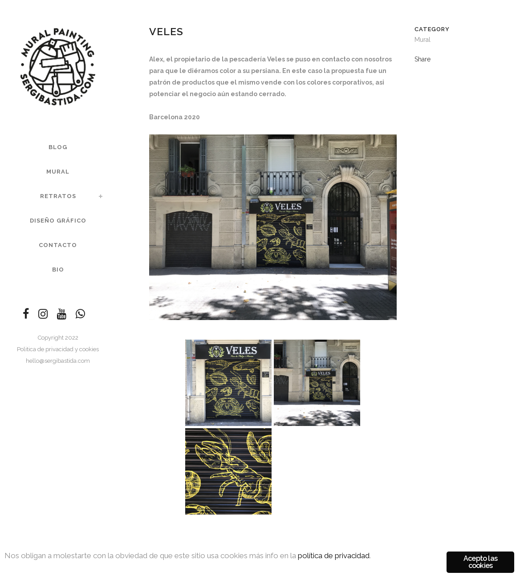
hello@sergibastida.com (58, 360)
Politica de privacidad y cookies (58, 349)
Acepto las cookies (480, 562)
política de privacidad (334, 555)
